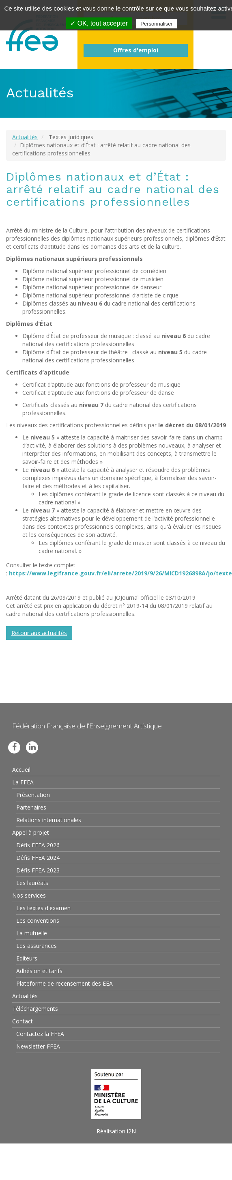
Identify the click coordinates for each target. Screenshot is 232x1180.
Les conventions (37, 920)
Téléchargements (35, 1008)
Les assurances (36, 946)
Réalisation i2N (116, 1131)
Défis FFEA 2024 (38, 857)
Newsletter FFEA (38, 1046)
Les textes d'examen (43, 908)
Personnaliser (156, 24)
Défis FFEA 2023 (38, 870)
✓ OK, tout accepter (99, 23)
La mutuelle (31, 933)
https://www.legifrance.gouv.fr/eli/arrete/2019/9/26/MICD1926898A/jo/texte (120, 573)
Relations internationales (48, 820)
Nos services (29, 895)
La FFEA (23, 782)
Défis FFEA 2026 (38, 845)
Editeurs (26, 958)
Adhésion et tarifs (39, 971)
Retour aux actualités (39, 633)
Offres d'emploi (135, 50)
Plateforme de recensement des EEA (64, 983)
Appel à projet (30, 832)
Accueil (21, 769)
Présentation (33, 795)
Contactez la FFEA (40, 1034)
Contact (22, 1021)
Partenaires (31, 807)
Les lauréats (32, 883)
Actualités (25, 137)
